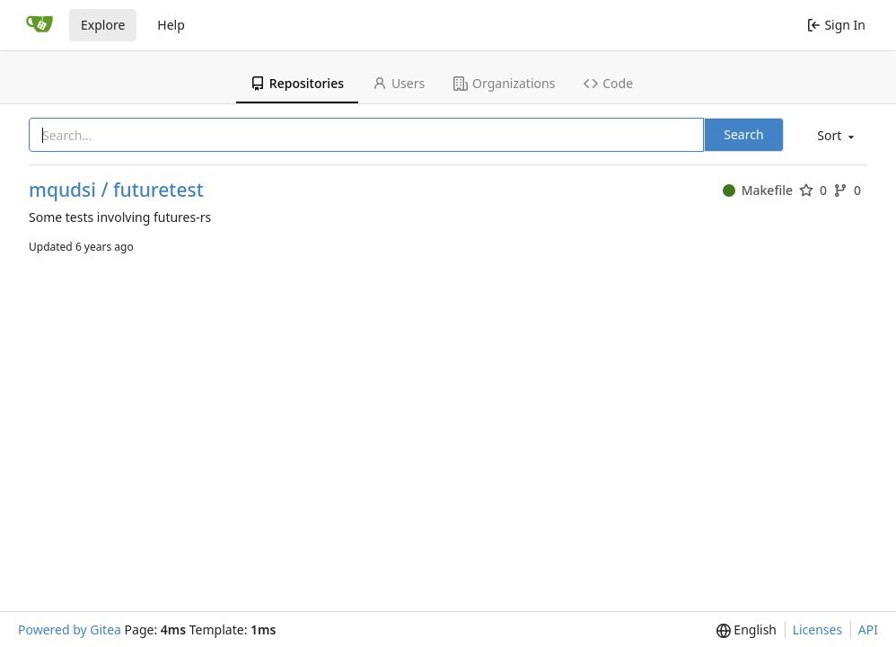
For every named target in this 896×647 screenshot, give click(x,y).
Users (399, 83)
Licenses (818, 629)
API (868, 629)
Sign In (836, 24)
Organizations (504, 83)
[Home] (39, 25)
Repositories (297, 83)
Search (743, 134)
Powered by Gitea (69, 629)
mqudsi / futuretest (116, 190)
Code (608, 83)
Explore (103, 24)
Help (171, 24)
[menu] (834, 136)
